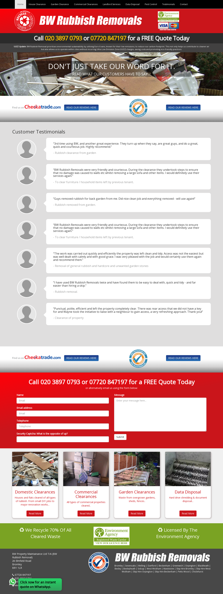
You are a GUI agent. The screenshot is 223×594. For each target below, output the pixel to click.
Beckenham (164, 565)
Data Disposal (133, 4)
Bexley (118, 568)
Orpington (190, 565)
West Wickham (154, 568)
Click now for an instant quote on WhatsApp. (38, 584)
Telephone (23, 420)
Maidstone (168, 568)
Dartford (152, 565)
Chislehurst (197, 571)
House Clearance (37, 4)
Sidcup (141, 568)
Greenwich (177, 565)
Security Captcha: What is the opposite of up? (42, 433)
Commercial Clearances (86, 4)
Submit (120, 437)
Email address (24, 407)
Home (20, 4)
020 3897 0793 (63, 38)
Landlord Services (111, 4)
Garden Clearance (60, 4)
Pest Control (151, 4)
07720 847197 (108, 38)
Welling (141, 565)
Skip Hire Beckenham (165, 571)
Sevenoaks (130, 565)
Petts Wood (184, 571)
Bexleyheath (129, 568)
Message (119, 395)
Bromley (118, 565)
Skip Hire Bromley (185, 568)
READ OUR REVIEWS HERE (81, 107)
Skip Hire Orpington (143, 571)
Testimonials (168, 4)
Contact (184, 4)
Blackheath (203, 565)
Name (20, 395)
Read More (35, 513)
